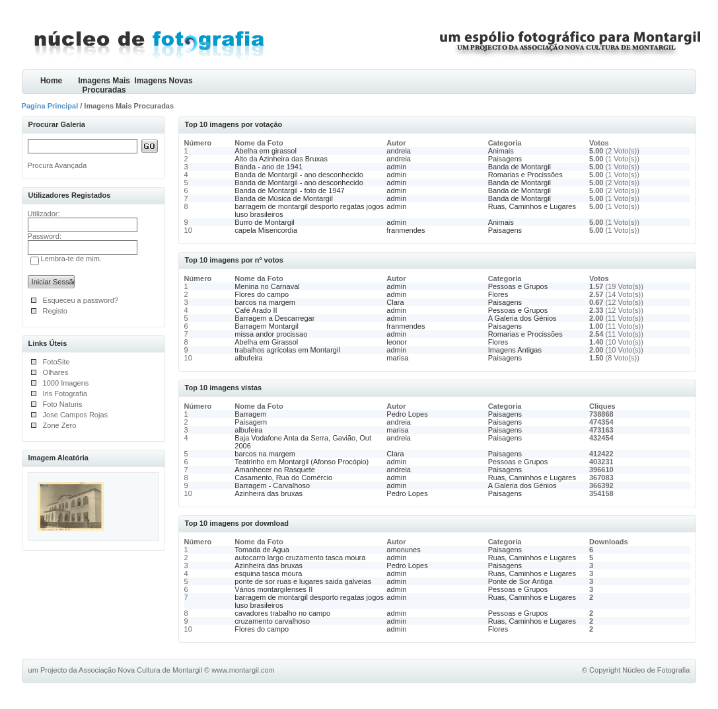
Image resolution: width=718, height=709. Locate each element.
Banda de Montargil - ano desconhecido (298, 175)
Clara (395, 302)
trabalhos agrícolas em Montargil (287, 350)
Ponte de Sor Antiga (520, 581)
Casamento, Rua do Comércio (283, 477)
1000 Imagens (66, 383)
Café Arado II (255, 310)
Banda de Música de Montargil (283, 198)
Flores (498, 294)
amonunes (403, 550)
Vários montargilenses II (273, 589)
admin (396, 167)
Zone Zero (60, 425)
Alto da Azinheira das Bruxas (281, 159)
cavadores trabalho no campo (282, 613)
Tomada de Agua (261, 550)
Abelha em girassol (265, 151)
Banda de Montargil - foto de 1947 (289, 190)
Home (51, 80)
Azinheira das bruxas (268, 493)
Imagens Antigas (515, 350)
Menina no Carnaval (266, 286)
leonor (396, 342)
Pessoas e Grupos (518, 286)
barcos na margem (264, 302)
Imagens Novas (164, 80)
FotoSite (56, 362)
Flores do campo (261, 294)
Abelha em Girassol (266, 342)
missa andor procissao (270, 334)
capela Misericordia (265, 230)
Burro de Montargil (264, 222)
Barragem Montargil (266, 326)
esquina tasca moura (268, 573)
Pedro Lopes (406, 414)
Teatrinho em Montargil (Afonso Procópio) (301, 462)
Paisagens (505, 159)
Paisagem (250, 422)
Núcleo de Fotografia (656, 670)
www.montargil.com (242, 670)
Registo (55, 311)
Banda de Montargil (519, 167)
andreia (398, 151)
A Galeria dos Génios (522, 318)
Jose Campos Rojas (75, 415)
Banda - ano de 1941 (268, 167)
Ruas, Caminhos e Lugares (532, 206)
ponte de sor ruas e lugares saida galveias (302, 581)
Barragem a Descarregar (274, 318)
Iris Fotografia (65, 393)
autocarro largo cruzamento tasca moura (299, 558)
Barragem (250, 414)
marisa (397, 358)
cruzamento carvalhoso (272, 621)
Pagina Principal (50, 106)
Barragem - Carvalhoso (272, 485)
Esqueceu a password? (80, 300)
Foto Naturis (63, 404)
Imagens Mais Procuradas (104, 85)
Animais (501, 151)
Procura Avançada (57, 165)
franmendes (405, 230)
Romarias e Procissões (525, 175)
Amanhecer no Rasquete (274, 470)
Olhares (56, 372)
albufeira (248, 358)
